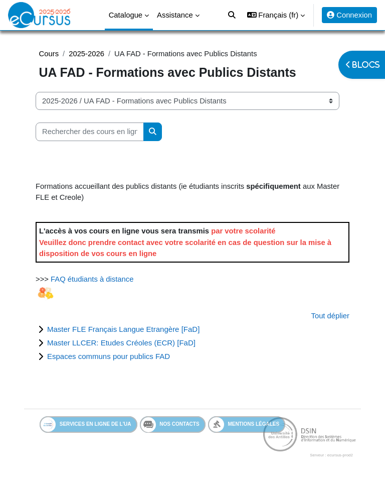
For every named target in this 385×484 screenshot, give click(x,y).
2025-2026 (86, 54)
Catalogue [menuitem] (125, 15)
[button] (276, 15)
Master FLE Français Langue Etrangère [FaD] (123, 329)
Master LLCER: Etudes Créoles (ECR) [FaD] (121, 342)
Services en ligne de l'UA (86, 424)
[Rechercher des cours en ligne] (90, 132)
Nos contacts (170, 424)
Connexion (349, 15)
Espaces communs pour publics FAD (108, 356)
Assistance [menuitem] (175, 15)
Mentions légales (244, 424)
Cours (49, 54)
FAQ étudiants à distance (92, 279)
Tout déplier (330, 316)
